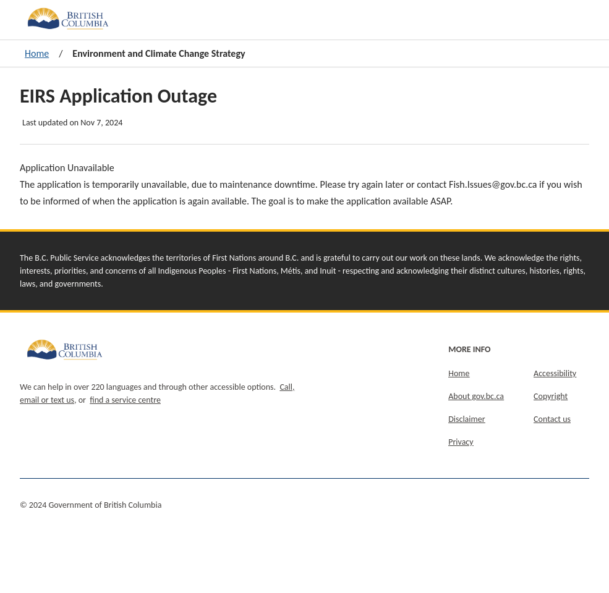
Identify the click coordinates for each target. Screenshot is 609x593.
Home (37, 53)
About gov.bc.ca (476, 396)
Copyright (551, 396)
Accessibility (555, 373)
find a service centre (125, 400)
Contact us (552, 419)
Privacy (460, 442)
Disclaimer (466, 419)
